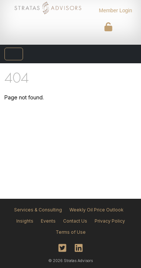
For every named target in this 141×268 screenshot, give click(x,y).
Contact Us (75, 221)
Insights (24, 221)
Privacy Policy (110, 221)
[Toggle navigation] (13, 54)
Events (48, 221)
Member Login (115, 10)
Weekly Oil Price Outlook (96, 210)
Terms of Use (71, 232)
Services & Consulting (38, 210)
